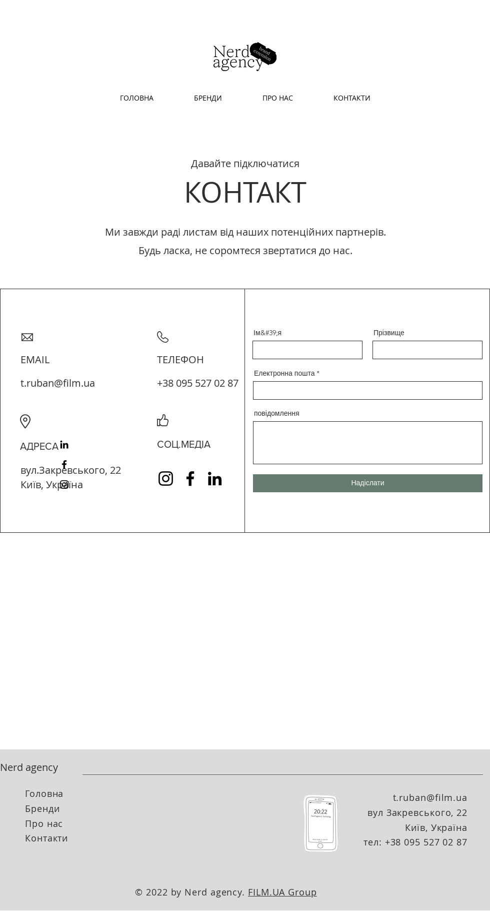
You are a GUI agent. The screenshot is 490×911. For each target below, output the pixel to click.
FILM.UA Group (282, 892)
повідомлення (277, 413)
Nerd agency (29, 767)
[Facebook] (64, 464)
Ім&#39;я (268, 332)
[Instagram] (64, 484)
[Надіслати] (367, 483)
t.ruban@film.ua (57, 383)
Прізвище (389, 332)
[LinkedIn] (64, 444)
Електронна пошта (284, 373)
